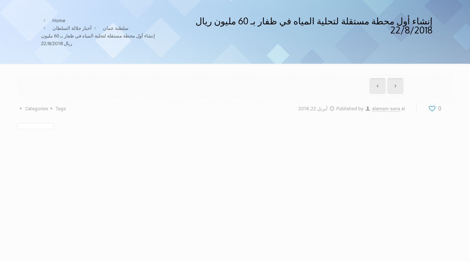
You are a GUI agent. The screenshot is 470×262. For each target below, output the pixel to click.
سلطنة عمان (116, 28)
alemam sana (386, 108)
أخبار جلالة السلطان (72, 28)
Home (58, 20)
